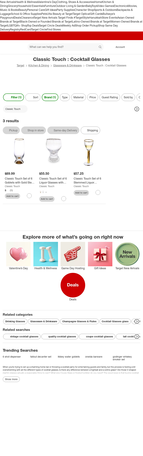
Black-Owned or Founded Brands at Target (46, 21)
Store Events (109, 17)
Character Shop (84, 10)
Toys (94, 6)
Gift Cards (96, 13)
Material (78, 97)
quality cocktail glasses (60, 336)
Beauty (22, 10)
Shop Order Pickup (86, 25)
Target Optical (81, 13)
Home (98, 2)
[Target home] (7, 47)
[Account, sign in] (118, 47)
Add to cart (12, 196)
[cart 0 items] (136, 47)
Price (92, 97)
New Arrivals (7, 2)
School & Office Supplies (26, 13)
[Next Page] (137, 109)
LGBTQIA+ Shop (17, 25)
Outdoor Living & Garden (70, 6)
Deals (17, 17)
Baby (89, 6)
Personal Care (36, 10)
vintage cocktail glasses (21, 336)
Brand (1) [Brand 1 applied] (50, 97)
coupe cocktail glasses (97, 336)
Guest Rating (110, 97)
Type (65, 97)
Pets (44, 13)
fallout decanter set (40, 356)
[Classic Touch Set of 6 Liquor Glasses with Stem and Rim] (54, 181)
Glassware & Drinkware (67, 65)
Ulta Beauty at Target (60, 13)
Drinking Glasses (15, 321)
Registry (15, 29)
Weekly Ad (68, 25)
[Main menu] (19, 47)
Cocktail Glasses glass (115, 321)
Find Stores (54, 29)
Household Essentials (31, 6)
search (100, 47)
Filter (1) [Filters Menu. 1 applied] (14, 97)
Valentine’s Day (47, 2)
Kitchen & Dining (38, 65)
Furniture (50, 6)
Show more (11, 379)
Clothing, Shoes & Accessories (75, 2)
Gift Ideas (51, 10)
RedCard (25, 29)
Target (20, 65)
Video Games (105, 6)
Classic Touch (12, 186)
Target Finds (66, 17)
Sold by (128, 97)
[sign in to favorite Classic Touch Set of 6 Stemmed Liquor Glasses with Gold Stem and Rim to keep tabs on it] (98, 192)
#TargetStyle (81, 17)
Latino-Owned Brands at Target (91, 21)
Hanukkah (95, 17)
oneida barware (93, 356)
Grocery (13, 6)
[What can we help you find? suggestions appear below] (66, 47)
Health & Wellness (26, 2)
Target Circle (39, 29)
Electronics (121, 6)
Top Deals (33, 25)
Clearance (27, 17)
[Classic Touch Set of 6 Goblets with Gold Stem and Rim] (20, 181)
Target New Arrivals (46, 17)
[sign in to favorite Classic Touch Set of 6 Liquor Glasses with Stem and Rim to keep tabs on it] (63, 198)
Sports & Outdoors (105, 10)
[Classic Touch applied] (15, 109)
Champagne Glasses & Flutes (79, 321)
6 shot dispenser (12, 356)
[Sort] (32, 97)
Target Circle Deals (50, 25)
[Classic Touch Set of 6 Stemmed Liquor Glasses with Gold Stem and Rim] (89, 181)
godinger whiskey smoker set (122, 358)
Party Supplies (66, 10)
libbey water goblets (69, 356)
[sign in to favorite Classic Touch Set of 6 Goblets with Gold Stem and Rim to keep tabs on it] (29, 195)
